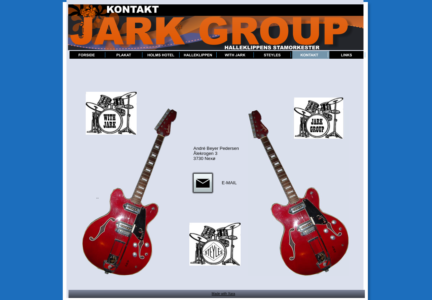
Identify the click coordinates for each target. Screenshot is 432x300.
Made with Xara (223, 294)
